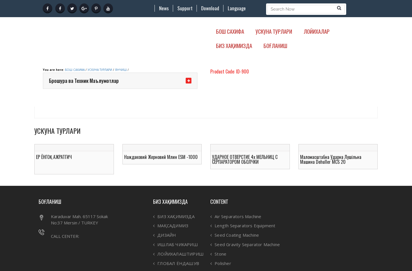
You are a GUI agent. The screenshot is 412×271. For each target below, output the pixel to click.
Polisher (223, 263)
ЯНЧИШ (121, 70)
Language (237, 8)
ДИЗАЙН (166, 235)
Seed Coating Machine (237, 235)
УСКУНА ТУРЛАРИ (273, 31)
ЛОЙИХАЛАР (317, 31)
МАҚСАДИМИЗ (172, 225)
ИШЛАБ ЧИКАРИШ (177, 244)
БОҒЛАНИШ (275, 45)
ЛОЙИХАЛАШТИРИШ (180, 254)
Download (210, 8)
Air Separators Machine (238, 216)
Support (185, 8)
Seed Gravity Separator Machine (247, 244)
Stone (220, 254)
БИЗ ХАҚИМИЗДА (234, 45)
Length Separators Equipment (245, 225)
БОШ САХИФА (230, 31)
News (164, 8)
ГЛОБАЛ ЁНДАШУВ (178, 263)
